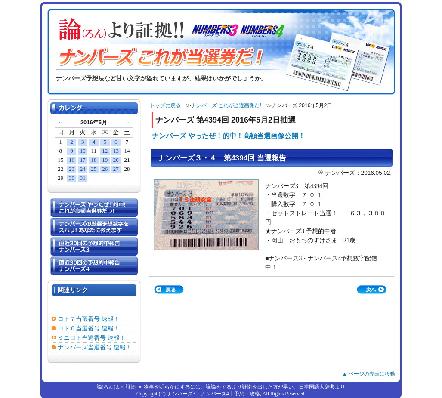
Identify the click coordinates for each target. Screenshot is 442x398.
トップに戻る (165, 105)
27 (116, 169)
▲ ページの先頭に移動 (368, 374)
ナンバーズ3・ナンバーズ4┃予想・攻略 (213, 394)
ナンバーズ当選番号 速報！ (95, 347)
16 (71, 160)
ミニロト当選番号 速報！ (92, 338)
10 (83, 151)
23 (71, 169)
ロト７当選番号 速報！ (89, 319)
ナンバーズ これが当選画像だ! (226, 105)
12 (105, 151)
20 (116, 160)
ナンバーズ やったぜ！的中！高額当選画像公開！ (228, 135)
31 (83, 178)
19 (105, 160)
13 (116, 151)
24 (83, 169)
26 (105, 169)
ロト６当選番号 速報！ (89, 328)
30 (71, 178)
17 (83, 160)
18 (93, 160)
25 (93, 169)
